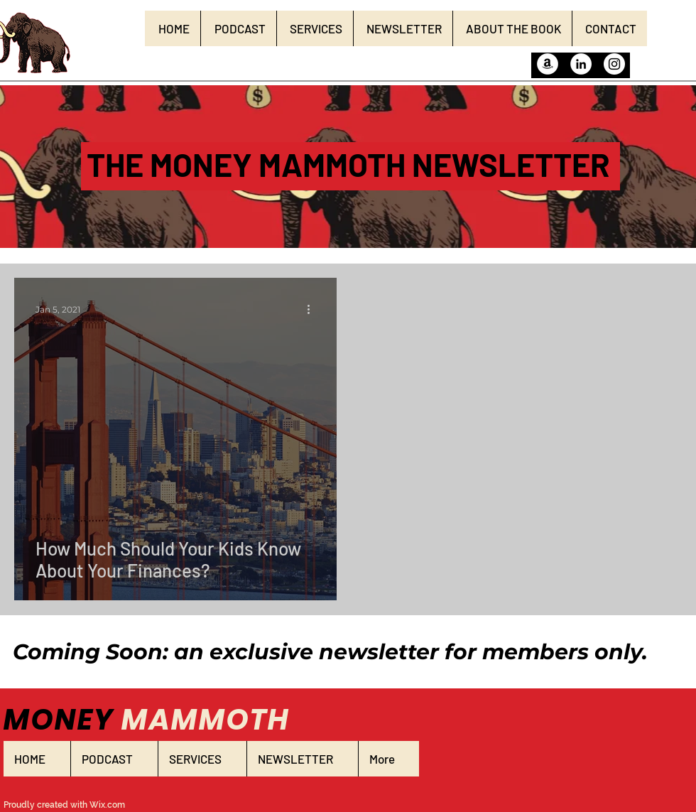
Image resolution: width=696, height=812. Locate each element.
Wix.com (107, 805)
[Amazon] (547, 64)
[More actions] (313, 309)
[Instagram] (614, 64)
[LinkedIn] (581, 64)
